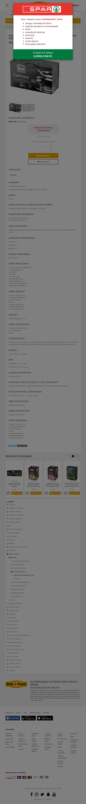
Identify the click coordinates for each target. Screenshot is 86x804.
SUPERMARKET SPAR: (52, 19)
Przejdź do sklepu (43, 54)
